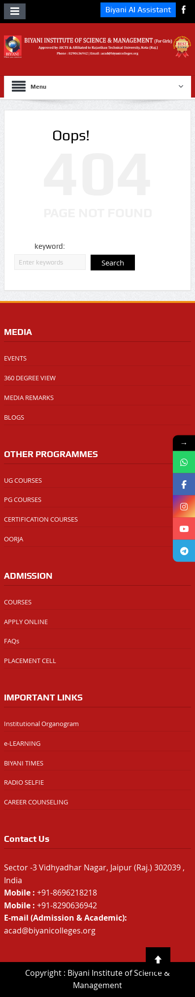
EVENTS (15, 358)
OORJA (13, 538)
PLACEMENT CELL (30, 660)
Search (112, 262)
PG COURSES (22, 499)
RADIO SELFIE (24, 782)
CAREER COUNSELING (36, 802)
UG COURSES (23, 480)
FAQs (11, 640)
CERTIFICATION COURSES (41, 519)
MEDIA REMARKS (29, 397)
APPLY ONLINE (26, 621)
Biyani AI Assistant (138, 9)
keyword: (49, 246)
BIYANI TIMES (23, 763)
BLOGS (14, 417)
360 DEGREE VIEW (30, 377)
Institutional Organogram (41, 723)
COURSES (18, 602)
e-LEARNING (22, 743)
